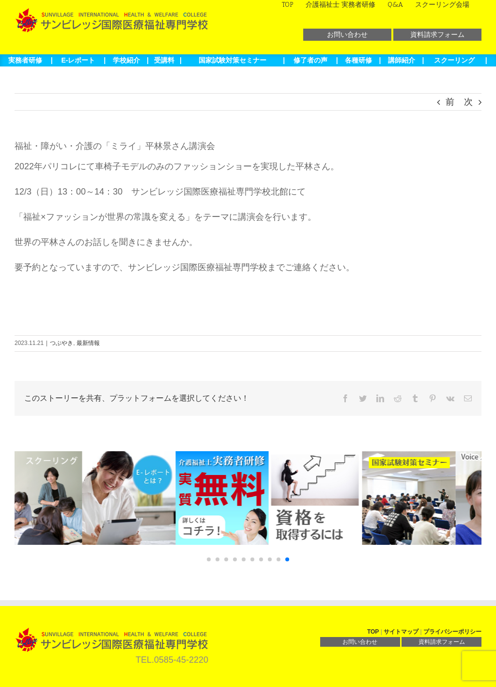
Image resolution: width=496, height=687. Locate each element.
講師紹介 (401, 60)
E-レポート (78, 60)
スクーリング (454, 60)
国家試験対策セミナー (232, 60)
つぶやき (61, 343)
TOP (373, 631)
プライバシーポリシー (452, 631)
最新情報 (88, 343)
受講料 (164, 60)
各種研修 (358, 60)
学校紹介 (126, 60)
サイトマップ (401, 631)
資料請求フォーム (437, 34)
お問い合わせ (347, 34)
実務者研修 (25, 60)
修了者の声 (310, 60)
